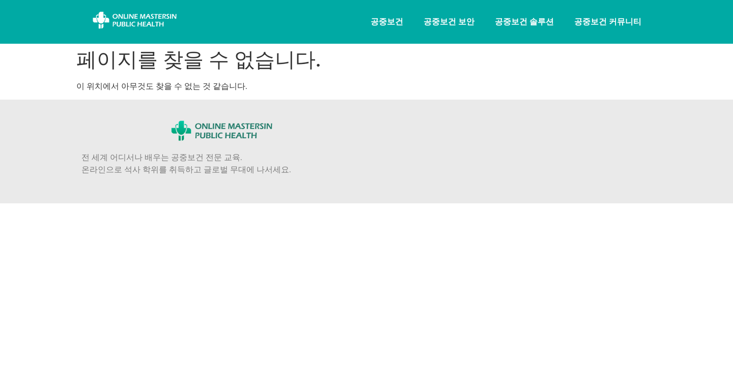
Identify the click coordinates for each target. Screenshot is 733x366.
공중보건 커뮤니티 (607, 21)
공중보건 (387, 21)
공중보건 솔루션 (524, 21)
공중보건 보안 (449, 21)
